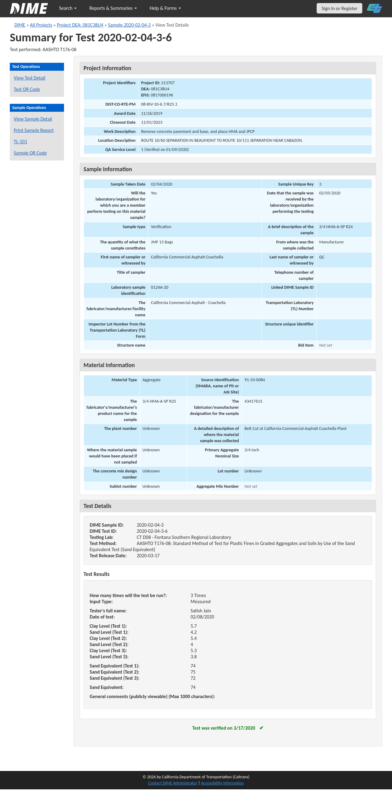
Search (68, 8)
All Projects (41, 25)
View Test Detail (29, 78)
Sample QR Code (30, 153)
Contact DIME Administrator (172, 783)
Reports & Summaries (113, 8)
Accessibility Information (222, 783)
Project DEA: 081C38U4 (80, 25)
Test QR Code (27, 89)
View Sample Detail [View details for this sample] (33, 119)
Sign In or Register (339, 8)
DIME (19, 25)
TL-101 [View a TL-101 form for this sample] (20, 142)
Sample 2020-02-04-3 (129, 25)
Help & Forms (165, 8)
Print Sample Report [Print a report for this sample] (34, 130)
